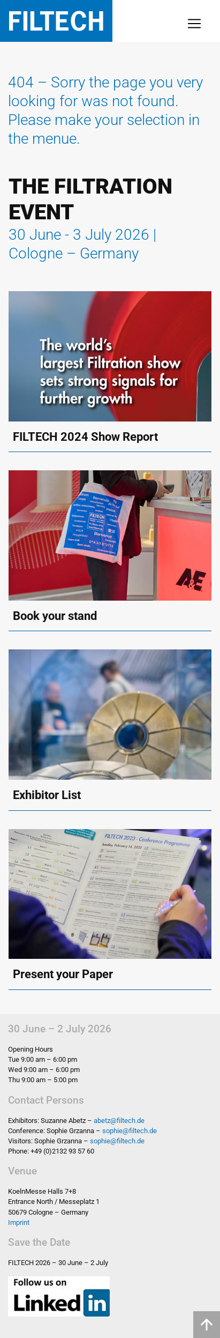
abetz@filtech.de (119, 1121)
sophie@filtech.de (129, 1131)
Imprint (18, 1222)
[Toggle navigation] (194, 23)
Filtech (56, 21)
